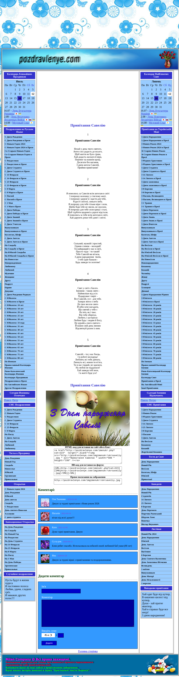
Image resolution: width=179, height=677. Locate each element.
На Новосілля (148, 259)
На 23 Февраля (12, 548)
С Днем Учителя (13, 224)
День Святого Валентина (153, 558)
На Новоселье (11, 259)
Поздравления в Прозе (16, 381)
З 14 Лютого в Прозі (151, 178)
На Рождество (11, 537)
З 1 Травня (146, 203)
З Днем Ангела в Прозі (152, 241)
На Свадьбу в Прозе (14, 248)
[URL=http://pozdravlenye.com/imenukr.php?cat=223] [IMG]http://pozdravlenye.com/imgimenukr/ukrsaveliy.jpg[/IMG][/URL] (88, 471)
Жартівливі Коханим (151, 452)
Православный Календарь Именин (18, 366)
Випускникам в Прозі (152, 231)
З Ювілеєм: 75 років (151, 354)
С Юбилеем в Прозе (14, 301)
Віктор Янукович (149, 524)
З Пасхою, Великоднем (152, 196)
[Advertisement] (89, 24)
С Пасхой (9, 196)
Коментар (47, 597)
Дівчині (145, 291)
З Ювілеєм (146, 298)
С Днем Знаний (12, 217)
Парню (8, 287)
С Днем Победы (12, 210)
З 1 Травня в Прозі (150, 206)
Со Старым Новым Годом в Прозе (18, 155)
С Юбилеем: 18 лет (14, 308)
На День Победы (13, 562)
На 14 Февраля (12, 544)
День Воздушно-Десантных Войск (17, 118)
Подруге (9, 284)
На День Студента (13, 541)
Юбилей (9, 472)
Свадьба (9, 465)
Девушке (9, 291)
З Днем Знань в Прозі (151, 220)
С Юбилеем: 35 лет (14, 326)
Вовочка (145, 520)
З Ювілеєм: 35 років (151, 326)
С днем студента (13, 517)
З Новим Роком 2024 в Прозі (155, 147)
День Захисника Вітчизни (154, 562)
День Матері (147, 576)
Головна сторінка (88, 651)
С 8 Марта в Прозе (14, 192)
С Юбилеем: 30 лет (14, 319)
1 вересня (146, 583)
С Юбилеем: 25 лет (14, 315)
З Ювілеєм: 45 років (151, 333)
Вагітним (146, 551)
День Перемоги (148, 510)
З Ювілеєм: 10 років (151, 305)
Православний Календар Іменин (153, 366)
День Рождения (12, 458)
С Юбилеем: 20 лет (14, 312)
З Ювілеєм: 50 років (151, 337)
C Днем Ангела (12, 438)
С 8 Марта (10, 189)
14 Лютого (146, 499)
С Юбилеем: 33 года (14, 322)
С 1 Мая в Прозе (13, 206)
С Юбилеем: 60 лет (14, 344)
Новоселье (10, 468)
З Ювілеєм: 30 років (151, 319)
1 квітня (145, 569)
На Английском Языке (16, 384)
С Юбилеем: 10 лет (14, 305)
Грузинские (10, 475)
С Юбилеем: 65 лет (14, 347)
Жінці (144, 277)
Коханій (145, 270)
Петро (152, 400)
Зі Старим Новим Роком (153, 151)
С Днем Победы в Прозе (16, 213)
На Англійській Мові (151, 384)
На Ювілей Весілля (151, 252)
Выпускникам (12, 227)
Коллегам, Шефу (13, 234)
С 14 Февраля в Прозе (15, 178)
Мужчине (9, 273)
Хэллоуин (9, 513)
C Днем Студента (13, 420)
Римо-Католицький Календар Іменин (156, 372)
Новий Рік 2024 (148, 534)
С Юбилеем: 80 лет (14, 358)
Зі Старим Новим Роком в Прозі (154, 155)
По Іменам (146, 361)
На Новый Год (12, 534)
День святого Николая (16, 510)
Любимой (9, 270)
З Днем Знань (148, 217)
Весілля (145, 468)
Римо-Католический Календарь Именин (15, 372)
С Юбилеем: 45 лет (14, 333)
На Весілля (146, 245)
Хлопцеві (146, 287)
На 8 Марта (10, 551)
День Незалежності (150, 580)
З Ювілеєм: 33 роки (151, 322)
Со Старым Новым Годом (17, 151)
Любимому (10, 266)
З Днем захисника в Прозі (154, 185)
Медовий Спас (157, 122)
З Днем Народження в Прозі (155, 140)
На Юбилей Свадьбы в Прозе (19, 256)
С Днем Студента (13, 167)
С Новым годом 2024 (15, 489)
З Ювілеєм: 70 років (151, 351)
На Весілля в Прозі (150, 248)
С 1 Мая (9, 203)
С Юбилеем (10, 298)
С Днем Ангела (12, 238)
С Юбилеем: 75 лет (14, 354)
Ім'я (44, 586)
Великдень (146, 565)
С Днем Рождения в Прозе (17, 140)
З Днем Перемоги (149, 210)
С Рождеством (12, 160)
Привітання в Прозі (151, 381)
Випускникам (148, 227)
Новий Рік (146, 465)
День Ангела (147, 544)
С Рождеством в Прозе (16, 164)
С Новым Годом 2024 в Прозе (19, 147)
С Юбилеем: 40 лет (14, 330)
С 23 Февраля (11, 182)
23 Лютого (146, 503)
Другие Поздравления (15, 388)
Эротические (11, 565)
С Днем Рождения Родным (18, 294)
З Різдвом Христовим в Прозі (155, 164)
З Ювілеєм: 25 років (151, 315)
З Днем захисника (150, 182)
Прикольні (146, 479)
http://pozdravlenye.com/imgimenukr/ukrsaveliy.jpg (88, 482)
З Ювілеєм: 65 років (151, 347)
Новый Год (10, 461)
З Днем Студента (149, 167)
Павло (144, 400)
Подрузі (145, 284)
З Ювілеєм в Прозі (150, 301)
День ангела (11, 499)
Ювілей (145, 475)
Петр (15, 400)
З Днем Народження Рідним (155, 294)
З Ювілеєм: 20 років (151, 312)
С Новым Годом (12, 413)
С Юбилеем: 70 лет (14, 351)
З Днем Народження (151, 137)
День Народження (150, 461)
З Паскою (146, 434)
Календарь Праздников (16, 377)
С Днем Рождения (13, 137)
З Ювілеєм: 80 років (151, 358)
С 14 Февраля (11, 174)
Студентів (146, 496)
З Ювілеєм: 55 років (151, 340)
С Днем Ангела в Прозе (16, 241)
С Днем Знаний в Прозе (16, 220)
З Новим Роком (148, 413)
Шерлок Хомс (148, 517)
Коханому (146, 266)
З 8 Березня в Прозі (150, 192)
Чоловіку (145, 273)
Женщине (9, 277)
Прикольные (11, 479)
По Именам (10, 361)
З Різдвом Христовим (151, 160)
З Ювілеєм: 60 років (151, 344)
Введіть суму (49, 630)
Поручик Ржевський (151, 513)
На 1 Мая (9, 558)
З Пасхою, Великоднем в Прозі (156, 199)
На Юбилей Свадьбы (15, 252)
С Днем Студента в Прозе (17, 171)
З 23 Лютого (147, 427)
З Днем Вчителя (149, 224)
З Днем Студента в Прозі (153, 171)
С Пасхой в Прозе (13, 199)
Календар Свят (148, 377)
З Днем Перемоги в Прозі (153, 213)
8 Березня (146, 506)
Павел (7, 400)
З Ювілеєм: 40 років (151, 330)
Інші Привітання (149, 388)
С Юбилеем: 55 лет (14, 340)
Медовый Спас (20, 122)
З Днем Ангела (148, 238)
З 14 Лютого (147, 174)
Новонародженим (150, 263)
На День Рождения (14, 527)
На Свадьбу (10, 245)
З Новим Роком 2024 (151, 144)
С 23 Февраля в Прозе (15, 185)
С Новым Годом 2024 (15, 144)
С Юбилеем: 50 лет (14, 337)
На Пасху (9, 434)
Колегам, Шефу (149, 234)
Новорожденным (13, 263)
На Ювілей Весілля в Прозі (154, 256)
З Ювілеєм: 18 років (151, 308)
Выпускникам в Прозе (16, 231)
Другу (8, 280)
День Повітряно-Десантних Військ (154, 118)
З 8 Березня (147, 189)
